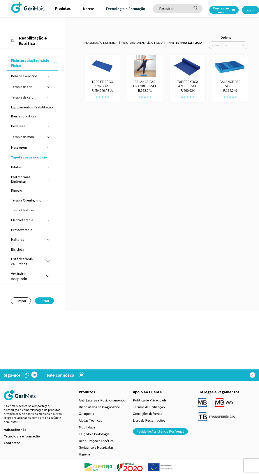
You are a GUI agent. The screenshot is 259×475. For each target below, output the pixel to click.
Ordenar (226, 37)
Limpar (21, 301)
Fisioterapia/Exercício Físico (142, 43)
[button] (55, 63)
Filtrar (44, 301)
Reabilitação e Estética (101, 43)
